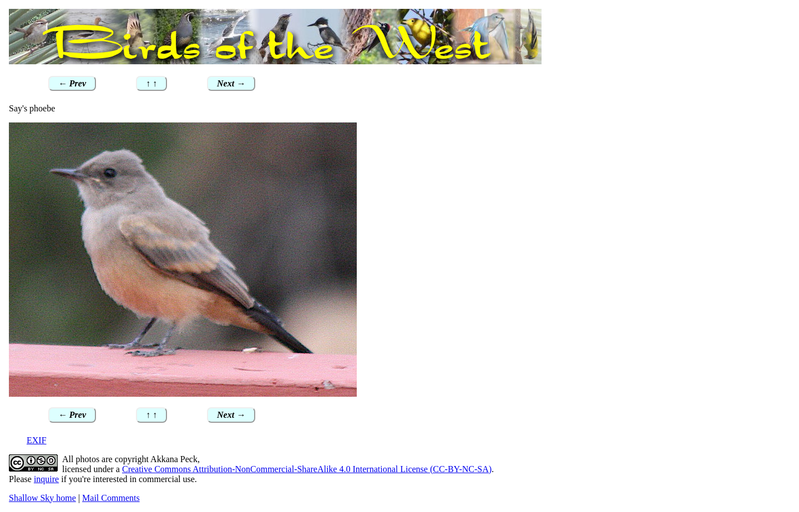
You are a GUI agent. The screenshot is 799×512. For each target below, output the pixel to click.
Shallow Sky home (42, 498)
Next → (231, 83)
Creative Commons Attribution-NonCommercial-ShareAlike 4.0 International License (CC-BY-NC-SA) (307, 469)
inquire (46, 479)
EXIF (37, 440)
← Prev (72, 83)
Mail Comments (111, 498)
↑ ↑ (151, 83)
